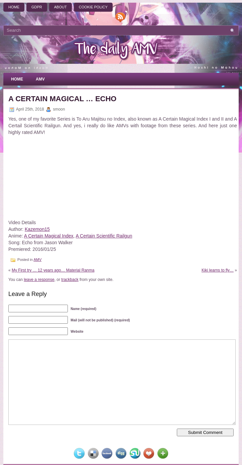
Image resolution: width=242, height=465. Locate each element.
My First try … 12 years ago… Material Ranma (53, 270)
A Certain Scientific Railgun (104, 236)
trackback (69, 279)
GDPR (36, 7)
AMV (40, 79)
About (60, 7)
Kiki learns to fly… (218, 270)
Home (13, 7)
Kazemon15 (37, 229)
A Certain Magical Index (49, 236)
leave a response (39, 279)
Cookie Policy (93, 7)
